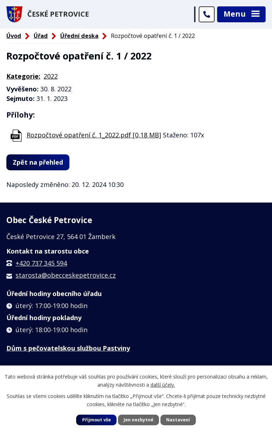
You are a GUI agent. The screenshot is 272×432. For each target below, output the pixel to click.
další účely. (163, 384)
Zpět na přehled (38, 162)
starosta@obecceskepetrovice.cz (66, 275)
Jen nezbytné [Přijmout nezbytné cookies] (138, 420)
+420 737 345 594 (41, 263)
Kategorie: (23, 76)
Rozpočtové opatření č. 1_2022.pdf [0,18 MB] (94, 135)
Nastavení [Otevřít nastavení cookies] (178, 420)
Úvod (13, 36)
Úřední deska (79, 36)
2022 (51, 76)
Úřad (41, 36)
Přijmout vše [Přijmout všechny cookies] (96, 420)
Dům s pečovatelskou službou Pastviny (68, 348)
